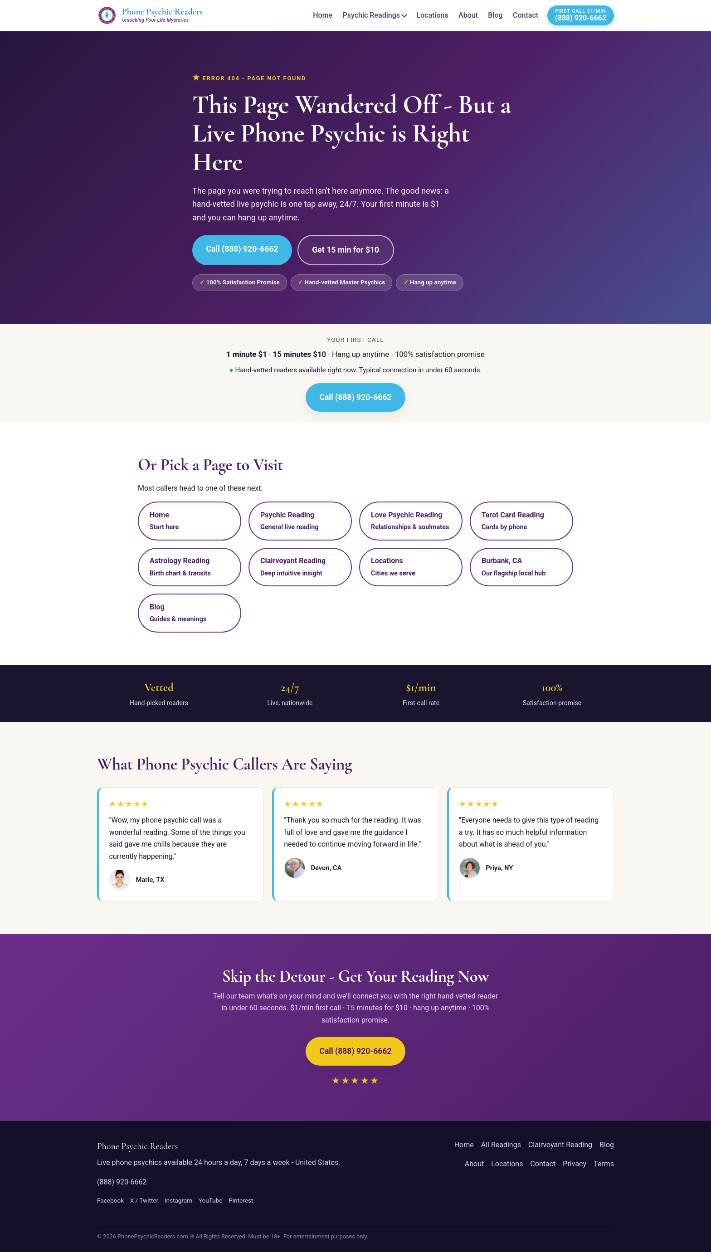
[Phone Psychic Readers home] (150, 15)
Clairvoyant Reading (560, 1144)
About (468, 15)
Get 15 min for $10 (345, 249)
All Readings (501, 1144)
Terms (604, 1163)
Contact (525, 15)
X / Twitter (144, 1200)
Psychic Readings (371, 15)
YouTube (211, 1200)
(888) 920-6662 (121, 1182)
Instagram (178, 1200)
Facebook (110, 1200)
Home (322, 15)
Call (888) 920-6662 (242, 248)
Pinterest (241, 1200)
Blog (495, 15)
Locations (432, 15)
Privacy (574, 1163)
